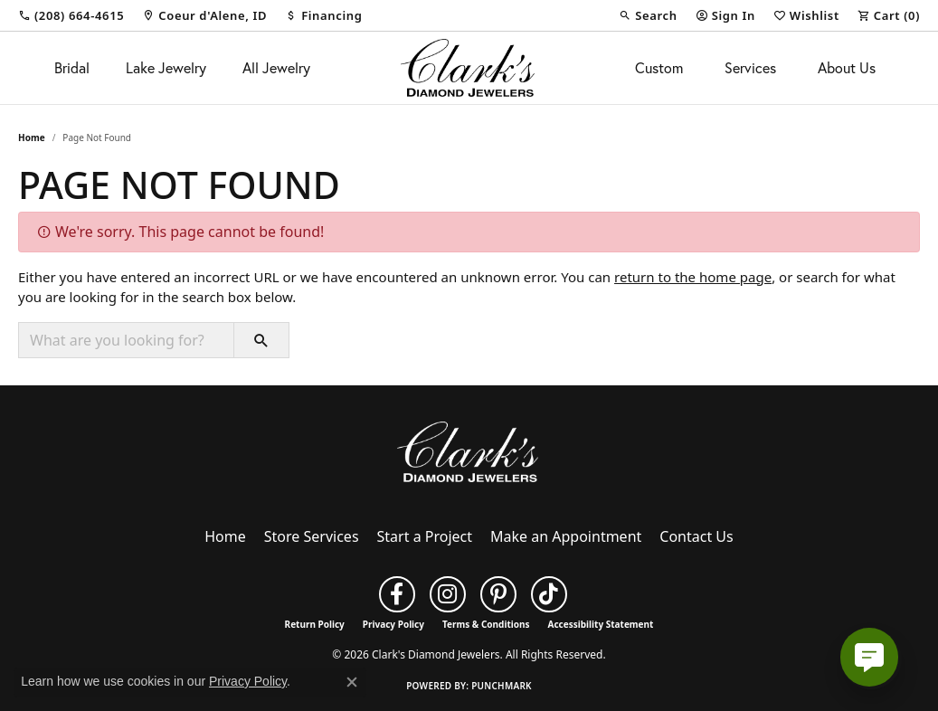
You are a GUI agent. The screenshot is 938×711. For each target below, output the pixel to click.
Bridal (72, 67)
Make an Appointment (565, 536)
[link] (71, 15)
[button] (648, 15)
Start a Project (424, 536)
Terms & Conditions (486, 624)
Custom (659, 67)
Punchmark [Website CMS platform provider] (501, 685)
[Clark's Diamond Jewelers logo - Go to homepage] (469, 68)
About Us (847, 67)
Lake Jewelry (166, 67)
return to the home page (693, 277)
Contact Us (696, 536)
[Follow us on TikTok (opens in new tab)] (549, 594)
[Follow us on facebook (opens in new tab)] (397, 594)
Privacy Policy (393, 624)
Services (750, 67)
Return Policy (315, 624)
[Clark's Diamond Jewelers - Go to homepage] (469, 450)
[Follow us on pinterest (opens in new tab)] (498, 594)
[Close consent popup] (351, 682)
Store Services (311, 536)
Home (31, 137)
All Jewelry (276, 67)
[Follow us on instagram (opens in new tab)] (448, 594)
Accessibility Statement (601, 624)
